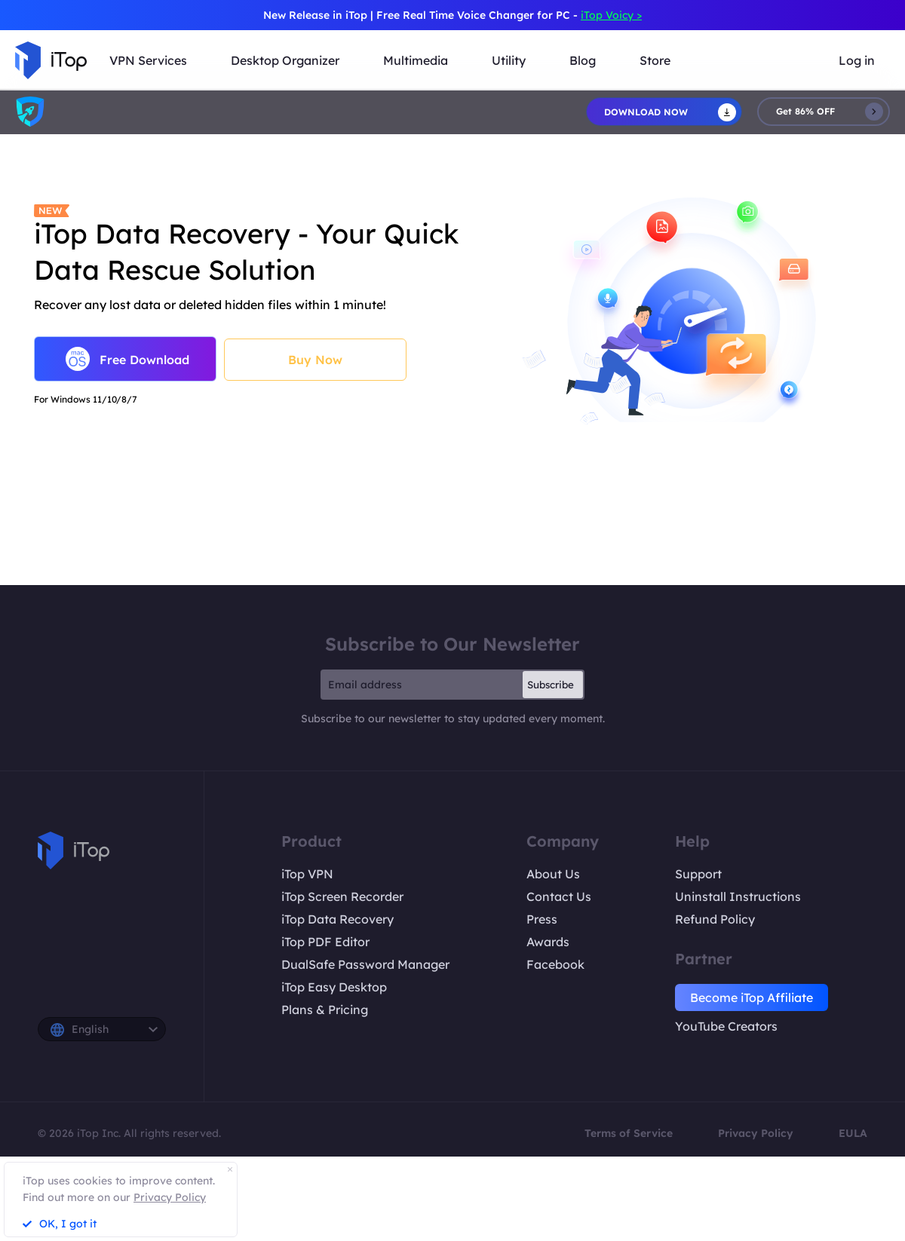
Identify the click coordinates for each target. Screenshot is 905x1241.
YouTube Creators (726, 1026)
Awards (547, 941)
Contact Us (558, 896)
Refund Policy (715, 919)
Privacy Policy (755, 1133)
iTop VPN (307, 873)
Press (541, 919)
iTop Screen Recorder (342, 896)
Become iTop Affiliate (751, 997)
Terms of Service (628, 1133)
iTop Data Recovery (337, 919)
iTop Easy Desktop (334, 986)
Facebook (555, 964)
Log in (857, 60)
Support (698, 873)
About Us (553, 873)
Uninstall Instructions (738, 896)
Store (655, 60)
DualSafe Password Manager (365, 964)
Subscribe (550, 685)
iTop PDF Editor (325, 941)
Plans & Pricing (324, 1009)
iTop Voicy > (611, 15)
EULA (853, 1133)
